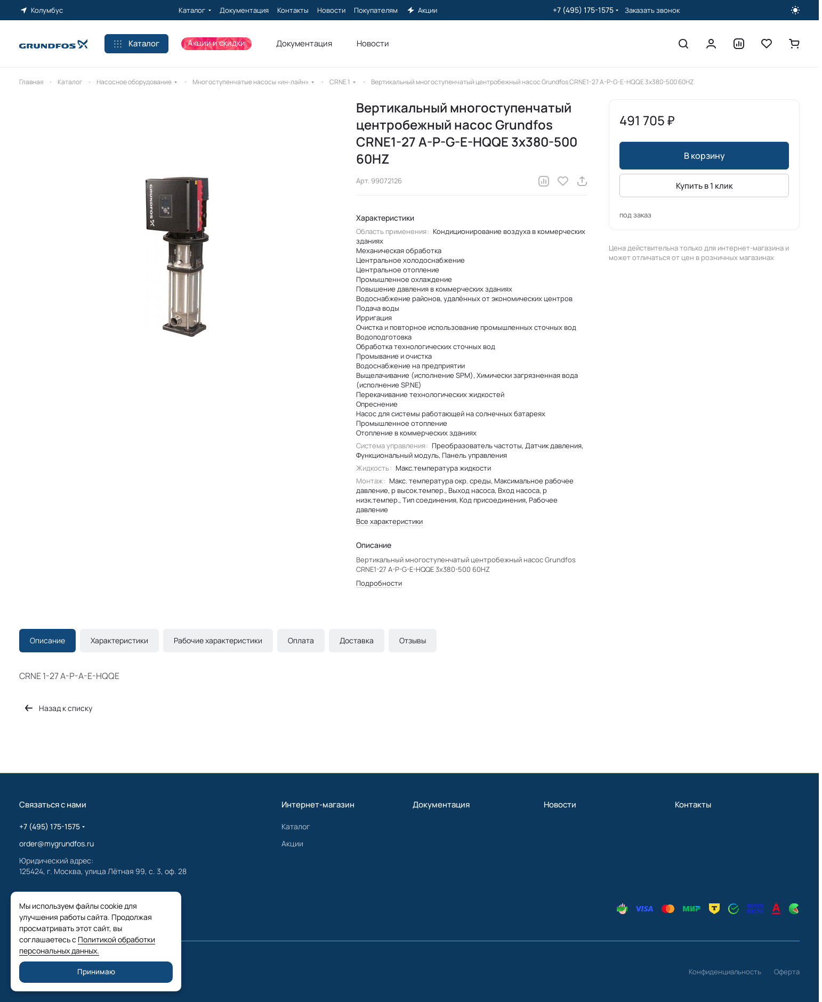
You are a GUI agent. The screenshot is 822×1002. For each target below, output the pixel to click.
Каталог (295, 826)
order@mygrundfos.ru (56, 843)
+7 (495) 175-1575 (583, 10)
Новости (560, 804)
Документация (441, 804)
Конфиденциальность (725, 971)
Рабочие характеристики (218, 640)
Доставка (357, 640)
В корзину (704, 155)
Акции (292, 843)
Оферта (787, 971)
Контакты (693, 804)
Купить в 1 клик (704, 185)
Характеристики (119, 640)
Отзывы (412, 640)
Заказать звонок (652, 10)
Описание (47, 640)
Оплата (301, 640)
